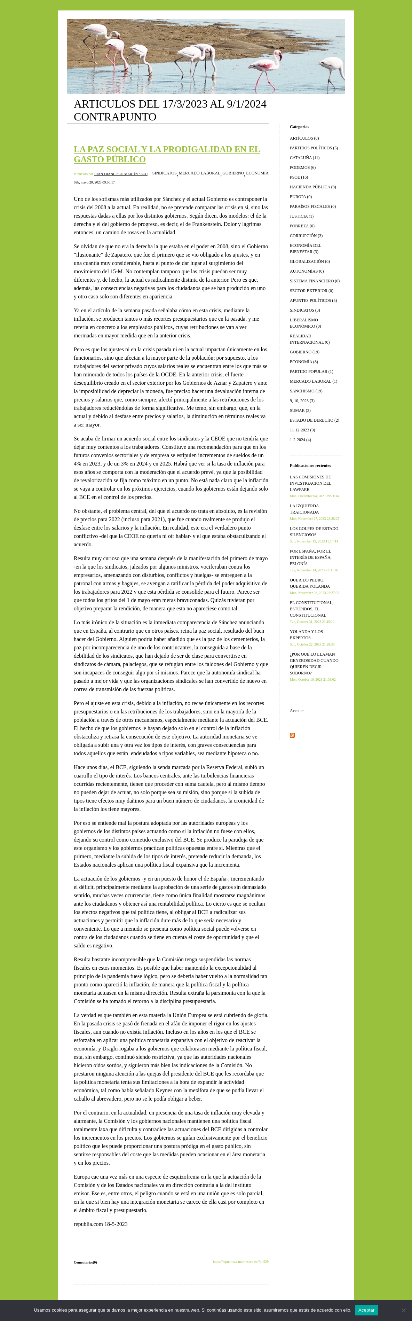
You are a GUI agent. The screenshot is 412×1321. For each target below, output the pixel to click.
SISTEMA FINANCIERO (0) (315, 281)
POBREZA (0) (302, 226)
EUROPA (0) (301, 196)
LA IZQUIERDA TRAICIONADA (314, 512)
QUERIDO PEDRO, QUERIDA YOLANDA (314, 586)
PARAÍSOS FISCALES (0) (313, 206)
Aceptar (366, 1310)
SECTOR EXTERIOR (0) (311, 290)
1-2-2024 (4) (300, 439)
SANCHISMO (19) (306, 391)
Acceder (297, 710)
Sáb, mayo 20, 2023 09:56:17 (94, 182)
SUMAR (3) (300, 410)
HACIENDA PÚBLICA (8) (313, 187)
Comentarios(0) (85, 1262)
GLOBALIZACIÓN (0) (310, 261)
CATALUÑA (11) (305, 157)
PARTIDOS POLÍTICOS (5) (314, 148)
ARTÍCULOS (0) (304, 138)
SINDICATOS (164, 173)
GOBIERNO (233, 173)
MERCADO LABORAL (200, 173)
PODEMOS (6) (303, 167)
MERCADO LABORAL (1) (313, 381)
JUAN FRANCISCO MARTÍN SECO (121, 174)
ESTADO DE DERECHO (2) (314, 420)
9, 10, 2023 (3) (302, 400)
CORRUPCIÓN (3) (306, 235)
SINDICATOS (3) (305, 310)
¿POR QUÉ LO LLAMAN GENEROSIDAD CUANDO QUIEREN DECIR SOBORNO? (314, 666)
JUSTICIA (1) (302, 216)
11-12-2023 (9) (302, 430)
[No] (403, 1310)
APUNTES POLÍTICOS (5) (313, 300)
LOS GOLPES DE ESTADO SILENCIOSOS (314, 534)
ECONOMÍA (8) (304, 361)
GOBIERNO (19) (304, 352)
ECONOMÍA (257, 173)
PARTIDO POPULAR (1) (311, 371)
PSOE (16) (299, 177)
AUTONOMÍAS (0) (307, 271)
